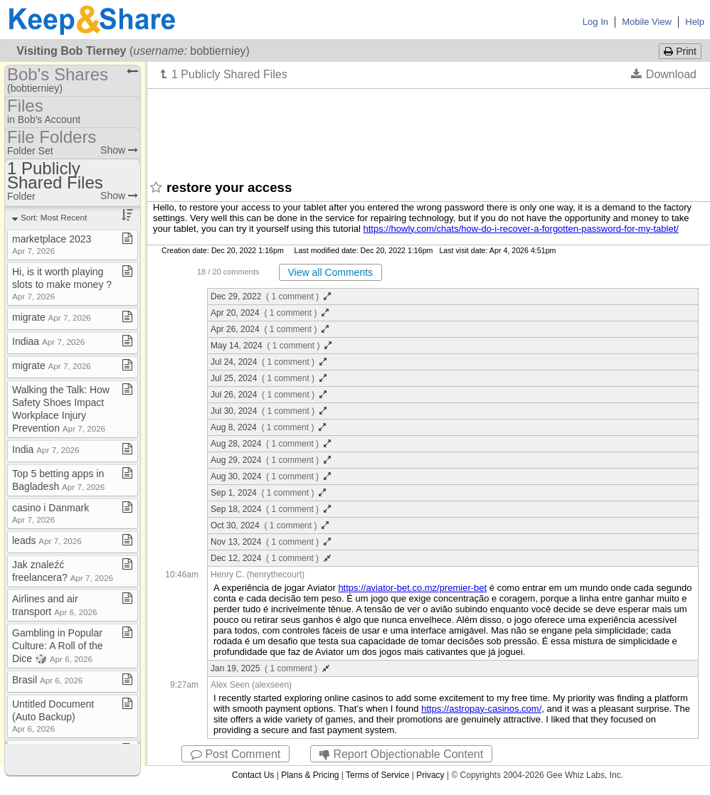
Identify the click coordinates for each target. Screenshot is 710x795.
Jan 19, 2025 (270, 668)
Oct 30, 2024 (270, 525)
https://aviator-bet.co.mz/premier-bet (412, 587)
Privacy (430, 775)
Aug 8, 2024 (268, 427)
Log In (595, 21)
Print (680, 51)
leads (47, 540)
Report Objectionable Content (401, 754)
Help (694, 21)
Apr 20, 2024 (270, 313)
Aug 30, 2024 (271, 476)
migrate (51, 317)
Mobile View (647, 21)
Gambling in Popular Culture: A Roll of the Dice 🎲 (57, 645)
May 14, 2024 (271, 346)
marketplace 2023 (51, 244)
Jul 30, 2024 (269, 411)
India (46, 449)
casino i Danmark (50, 513)
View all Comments (330, 272)
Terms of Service (377, 775)
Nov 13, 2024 (271, 542)
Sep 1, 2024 (268, 493)
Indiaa (48, 341)
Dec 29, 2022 (271, 297)
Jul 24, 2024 (269, 362)
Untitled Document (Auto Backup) (53, 715)
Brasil (47, 679)
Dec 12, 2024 (271, 558)
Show (119, 150)
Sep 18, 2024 (271, 509)
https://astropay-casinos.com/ (481, 708)
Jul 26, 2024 (269, 395)
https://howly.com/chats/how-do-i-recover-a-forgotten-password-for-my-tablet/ (521, 228)
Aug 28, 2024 (271, 444)
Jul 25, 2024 (269, 378)
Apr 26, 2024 (270, 329)
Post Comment (235, 754)
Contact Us (253, 775)
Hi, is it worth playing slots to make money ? (62, 283)
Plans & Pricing (310, 775)
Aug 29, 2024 (271, 460)
